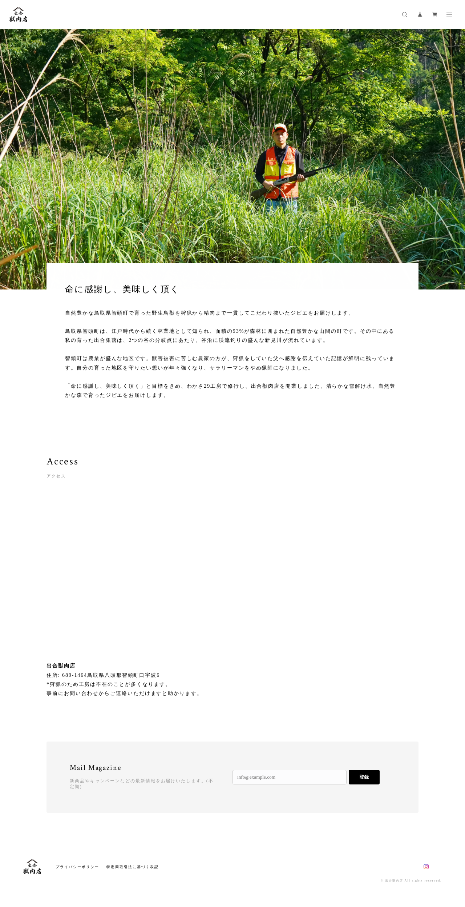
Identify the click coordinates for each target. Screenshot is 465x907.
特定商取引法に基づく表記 (132, 867)
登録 (364, 777)
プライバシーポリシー (77, 867)
